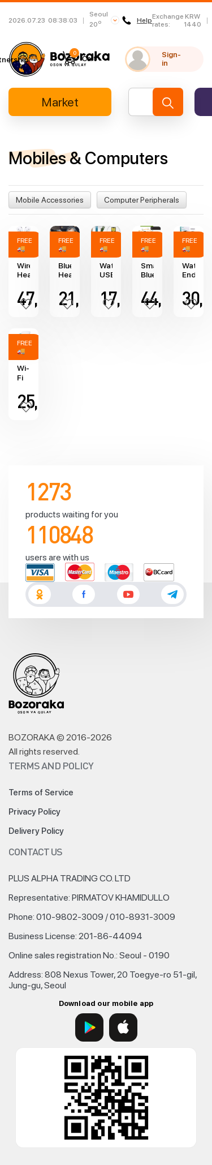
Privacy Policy (34, 812)
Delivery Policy (36, 831)
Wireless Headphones (23, 270)
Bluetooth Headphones (64, 270)
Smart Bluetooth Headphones (147, 270)
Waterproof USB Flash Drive (106, 270)
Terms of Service (40, 792)
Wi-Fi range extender (23, 373)
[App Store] (123, 1027)
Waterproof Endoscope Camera (188, 270)
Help (137, 20)
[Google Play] (89, 1027)
